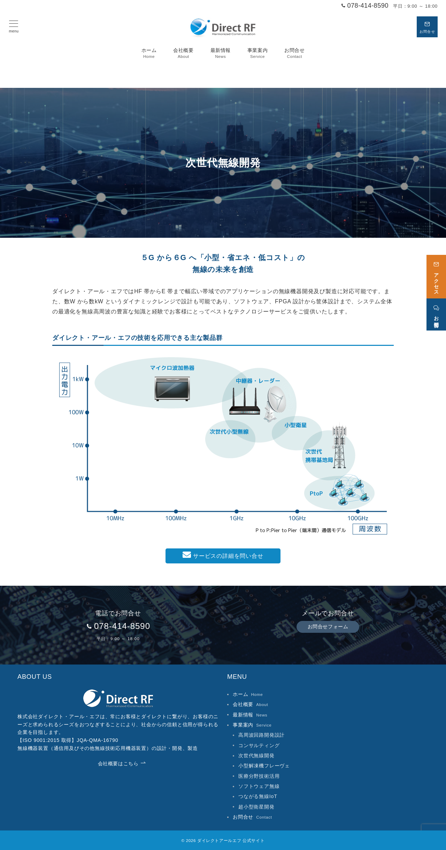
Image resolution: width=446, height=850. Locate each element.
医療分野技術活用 (258, 776)
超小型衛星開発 (256, 807)
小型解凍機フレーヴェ (264, 765)
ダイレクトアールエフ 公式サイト (230, 840)
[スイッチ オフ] (427, 27)
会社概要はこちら (122, 763)
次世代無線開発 (256, 755)
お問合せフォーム (328, 626)
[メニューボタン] (13, 27)
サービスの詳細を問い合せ (223, 555)
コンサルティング (258, 745)
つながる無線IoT (257, 796)
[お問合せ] (436, 311)
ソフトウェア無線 (258, 786)
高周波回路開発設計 (261, 735)
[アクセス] (436, 273)
